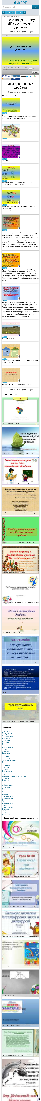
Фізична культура (8, 807)
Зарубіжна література (9, 760)
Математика (6, 765)
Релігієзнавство (7, 791)
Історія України (7, 733)
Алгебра (5, 735)
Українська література (9, 802)
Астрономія (6, 740)
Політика (5, 780)
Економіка (6, 756)
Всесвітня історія (8, 747)
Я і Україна (6, 814)
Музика (5, 769)
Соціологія (6, 794)
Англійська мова (8, 736)
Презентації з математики (13, 16)
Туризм (5, 800)
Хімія (4, 811)
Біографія (6, 742)
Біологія (5, 744)
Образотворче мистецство (10, 774)
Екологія (5, 755)
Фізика (5, 805)
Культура (6, 764)
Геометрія (6, 751)
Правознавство (7, 784)
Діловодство (6, 753)
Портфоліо (6, 782)
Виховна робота (8, 745)
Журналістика (7, 758)
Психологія (6, 787)
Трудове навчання (8, 798)
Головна (4, 16)
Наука (5, 773)
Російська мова (7, 793)
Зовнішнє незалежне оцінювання (12, 762)
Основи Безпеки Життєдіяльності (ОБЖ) (14, 776)
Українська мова (8, 803)
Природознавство (8, 785)
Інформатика (7, 731)
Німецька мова (7, 771)
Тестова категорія (8, 796)
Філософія (6, 809)
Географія (6, 749)
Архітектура (6, 738)
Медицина (6, 767)
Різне (4, 789)
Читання (5, 812)
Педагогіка (6, 778)
